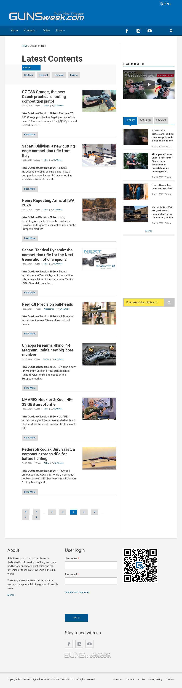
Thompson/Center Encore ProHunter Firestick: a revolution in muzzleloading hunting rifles (163, 163)
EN (165, 4)
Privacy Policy (156, 682)
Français (72, 75)
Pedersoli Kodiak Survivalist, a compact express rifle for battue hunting (48, 456)
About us (119, 682)
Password (72, 576)
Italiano (93, 75)
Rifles (45, 161)
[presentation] (92, 605)
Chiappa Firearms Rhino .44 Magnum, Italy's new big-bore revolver (48, 352)
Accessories (49, 310)
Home (14, 30)
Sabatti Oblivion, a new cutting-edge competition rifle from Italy (49, 151)
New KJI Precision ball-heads (47, 305)
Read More (31, 134)
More (60, 30)
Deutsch (31, 75)
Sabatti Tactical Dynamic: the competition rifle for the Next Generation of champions (47, 256)
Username (72, 560)
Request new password (78, 594)
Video (47, 30)
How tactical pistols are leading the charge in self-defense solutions (163, 135)
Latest (130, 120)
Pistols (46, 106)
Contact (131, 682)
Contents (29, 30)
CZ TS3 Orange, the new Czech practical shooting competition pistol (44, 97)
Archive (161, 120)
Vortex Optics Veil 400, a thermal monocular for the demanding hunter (162, 213)
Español (52, 75)
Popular (145, 120)
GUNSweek (58, 106)
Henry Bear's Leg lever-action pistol (162, 187)
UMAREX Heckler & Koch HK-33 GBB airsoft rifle (47, 403)
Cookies (170, 682)
